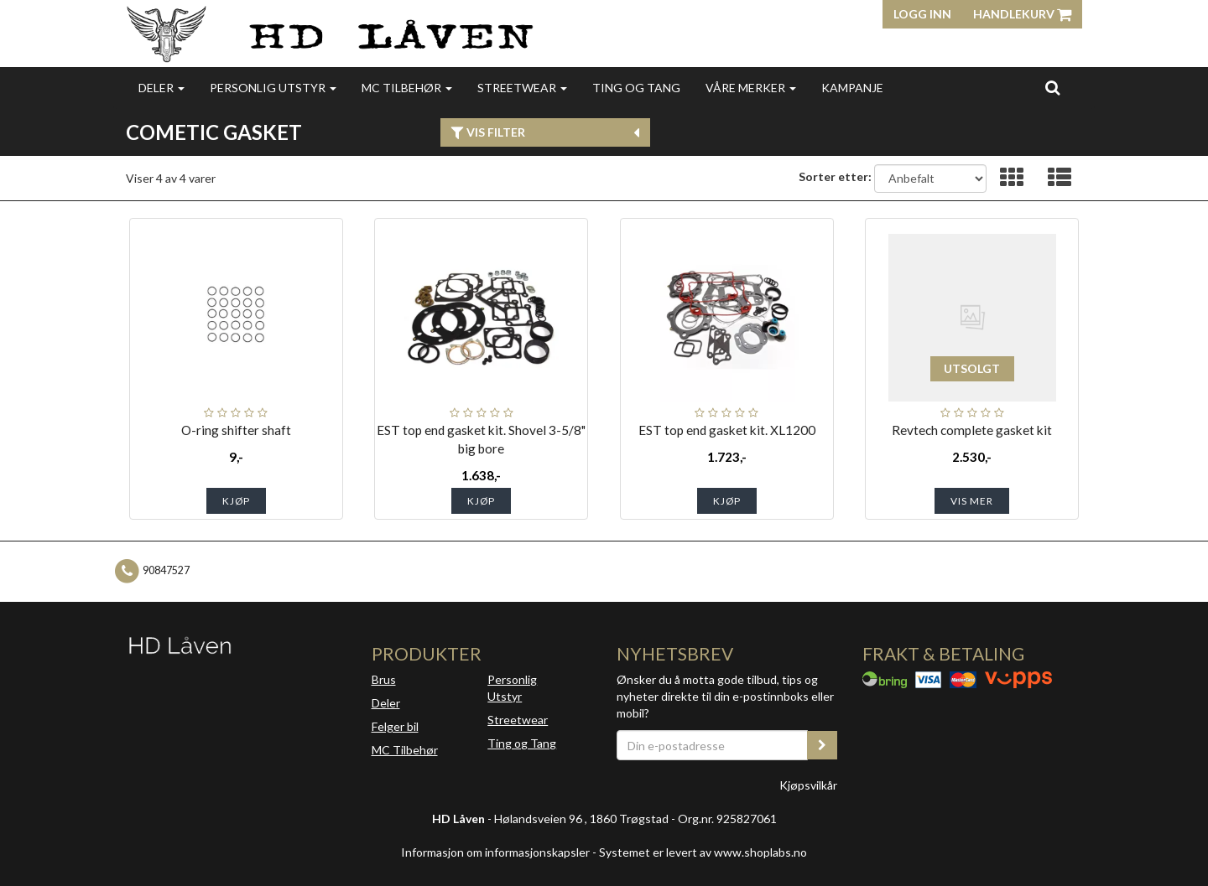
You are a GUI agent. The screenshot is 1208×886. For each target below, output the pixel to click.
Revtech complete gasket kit (972, 430)
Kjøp (236, 501)
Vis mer (971, 501)
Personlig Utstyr (512, 687)
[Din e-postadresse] (712, 745)
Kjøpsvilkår (808, 785)
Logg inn (922, 14)
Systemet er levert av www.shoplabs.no (703, 852)
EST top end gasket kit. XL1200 (726, 430)
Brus (384, 679)
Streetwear (522, 87)
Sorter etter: (835, 176)
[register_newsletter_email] (822, 745)
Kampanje (852, 87)
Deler (161, 87)
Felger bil (395, 726)
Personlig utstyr (273, 87)
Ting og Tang (636, 87)
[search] (1052, 87)
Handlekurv (1022, 14)
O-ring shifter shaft (236, 430)
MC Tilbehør (407, 87)
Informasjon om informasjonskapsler (495, 852)
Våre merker (751, 87)
